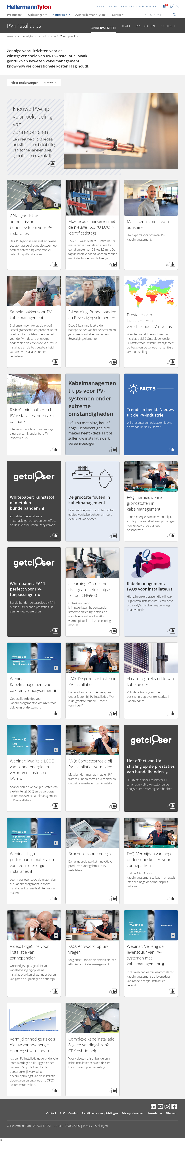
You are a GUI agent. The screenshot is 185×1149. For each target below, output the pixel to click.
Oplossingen (36, 14)
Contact (168, 26)
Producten (14, 14)
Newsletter (155, 1113)
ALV (62, 1113)
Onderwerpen (103, 28)
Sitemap (171, 1113)
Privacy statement (133, 1113)
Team (126, 26)
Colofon (73, 1113)
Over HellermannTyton (90, 14)
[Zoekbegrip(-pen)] (159, 14)
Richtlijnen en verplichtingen (100, 1113)
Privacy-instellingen (95, 1126)
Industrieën (59, 14)
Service (117, 14)
